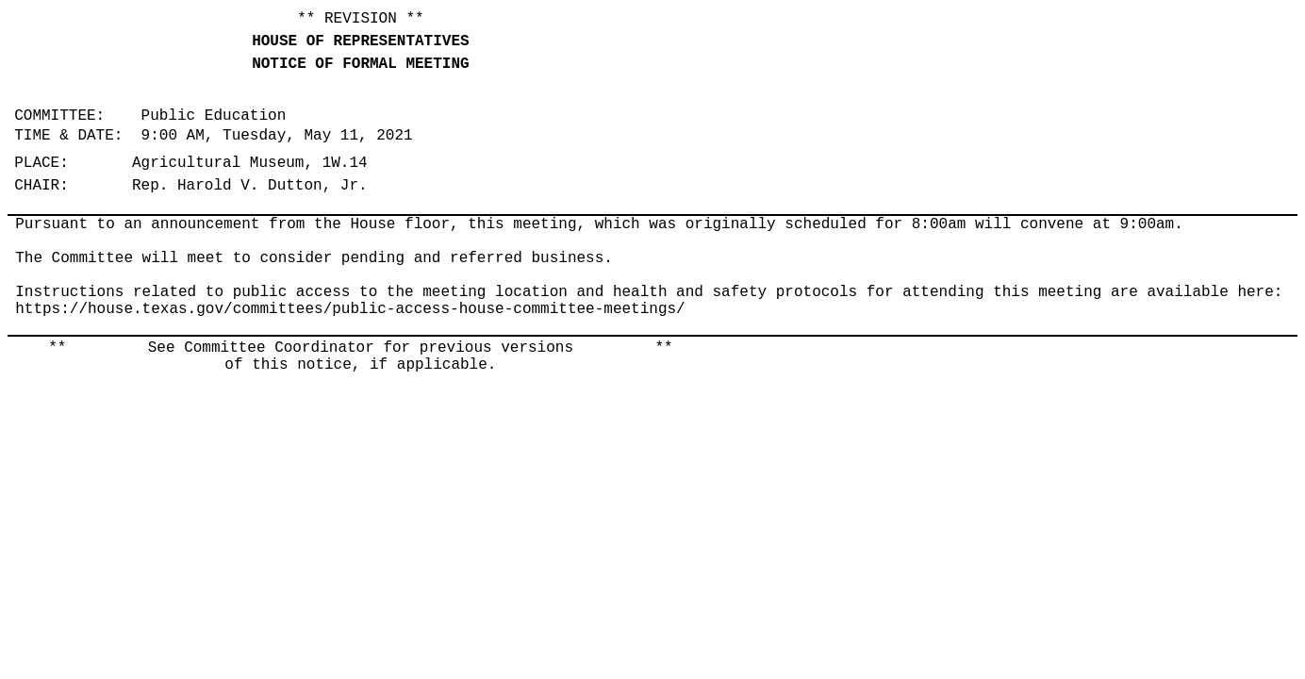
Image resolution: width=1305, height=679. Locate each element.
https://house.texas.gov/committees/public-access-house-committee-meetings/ (350, 309)
